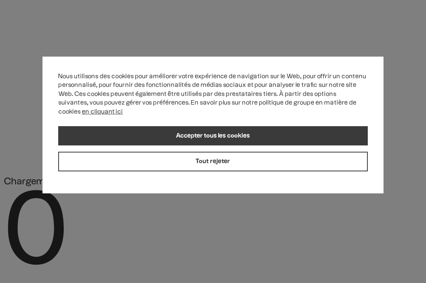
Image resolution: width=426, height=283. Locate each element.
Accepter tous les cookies (213, 136)
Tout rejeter (212, 161)
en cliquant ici (102, 112)
